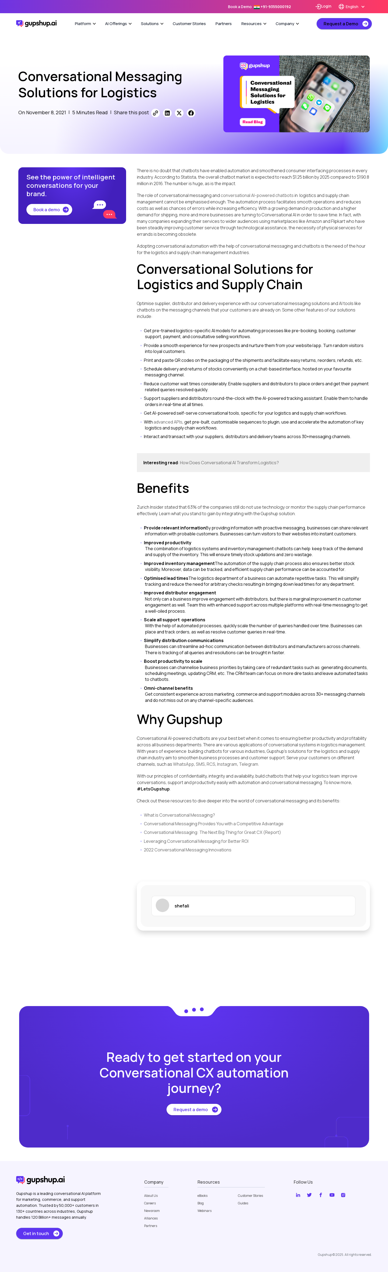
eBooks (202, 1196)
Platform (85, 23)
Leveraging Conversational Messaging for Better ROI (196, 841)
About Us (151, 1196)
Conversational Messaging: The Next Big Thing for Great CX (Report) (212, 832)
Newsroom (152, 1211)
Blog (201, 1203)
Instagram (227, 764)
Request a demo (191, 1109)
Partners (224, 23)
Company (287, 23)
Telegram (248, 764)
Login (323, 7)
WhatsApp (183, 764)
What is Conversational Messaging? (179, 815)
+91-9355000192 (272, 6)
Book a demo (46, 210)
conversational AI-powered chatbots (257, 195)
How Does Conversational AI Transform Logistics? (229, 463)
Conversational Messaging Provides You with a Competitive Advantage (213, 824)
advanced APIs (168, 422)
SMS (200, 764)
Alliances (151, 1218)
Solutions (152, 23)
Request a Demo (341, 24)
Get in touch (36, 1233)
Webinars (205, 1211)
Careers (150, 1203)
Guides (243, 1203)
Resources (253, 23)
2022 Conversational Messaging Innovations (187, 850)
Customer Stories (189, 23)
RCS (211, 764)
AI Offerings (118, 23)
